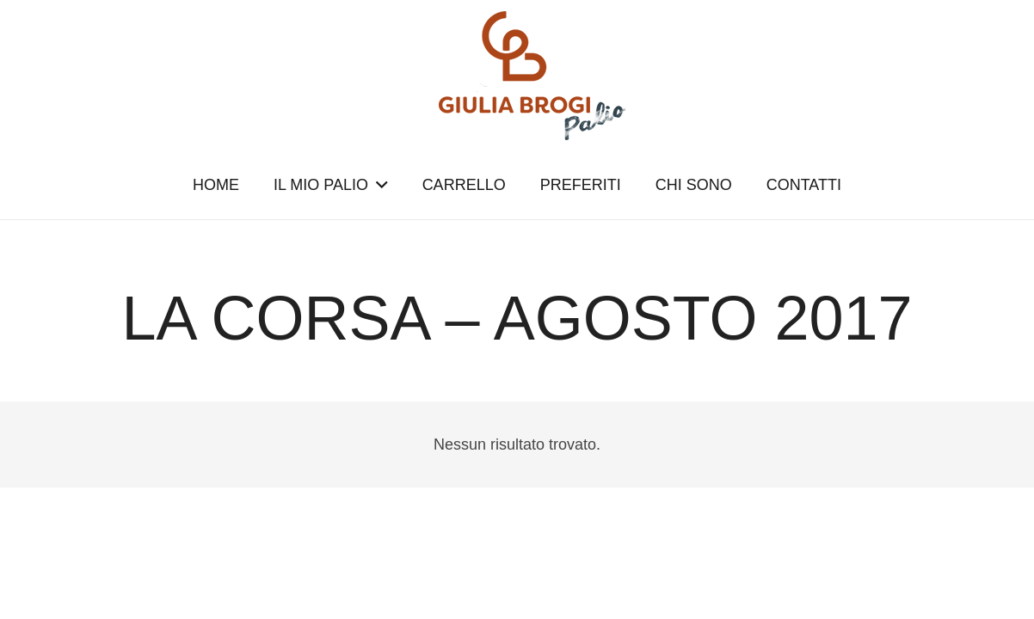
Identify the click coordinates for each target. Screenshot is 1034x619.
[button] (378, 184)
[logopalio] (517, 75)
